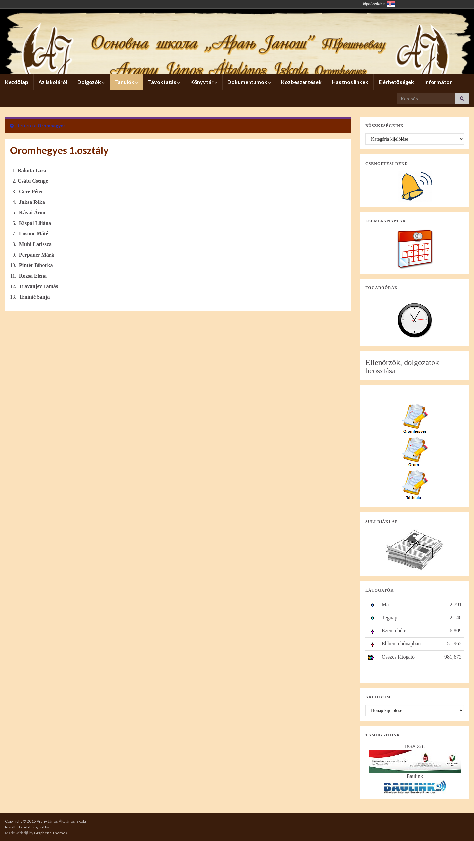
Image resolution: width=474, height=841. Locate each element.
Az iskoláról (53, 82)
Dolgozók (91, 82)
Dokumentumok (249, 82)
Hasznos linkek (350, 82)
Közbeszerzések (301, 82)
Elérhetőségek (396, 82)
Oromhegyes (52, 125)
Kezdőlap (16, 82)
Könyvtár (203, 82)
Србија (391, 4)
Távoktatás (164, 82)
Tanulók (126, 82)
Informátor (438, 82)
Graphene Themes (50, 832)
